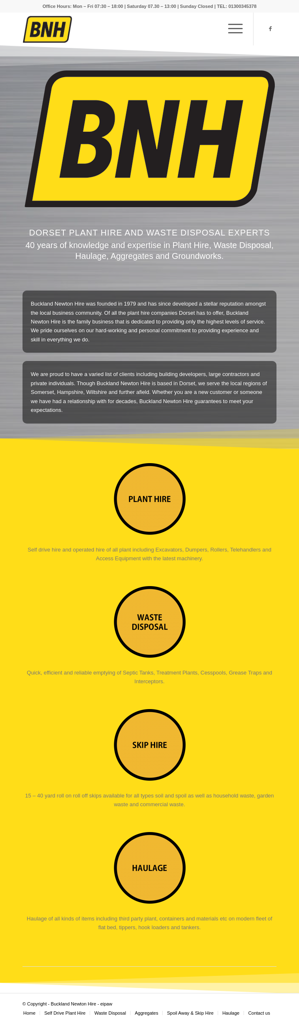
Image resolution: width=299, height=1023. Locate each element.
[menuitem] (29, 1013)
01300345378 (242, 6)
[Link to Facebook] (270, 29)
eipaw (106, 1003)
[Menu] (231, 28)
